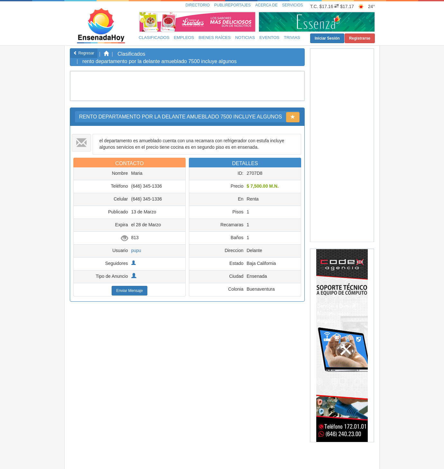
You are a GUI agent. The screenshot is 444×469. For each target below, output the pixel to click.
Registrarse (359, 38)
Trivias (292, 37)
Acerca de (266, 5)
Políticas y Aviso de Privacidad (227, 458)
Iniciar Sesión (327, 38)
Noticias (245, 37)
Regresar (83, 53)
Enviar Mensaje (129, 290)
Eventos (269, 37)
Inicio (177, 458)
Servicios (292, 5)
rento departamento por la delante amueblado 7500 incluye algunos (159, 61)
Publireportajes (232, 5)
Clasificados (154, 37)
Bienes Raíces (215, 37)
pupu (136, 250)
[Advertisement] (186, 85)
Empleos (184, 37)
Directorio (198, 5)
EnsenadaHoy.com (112, 455)
